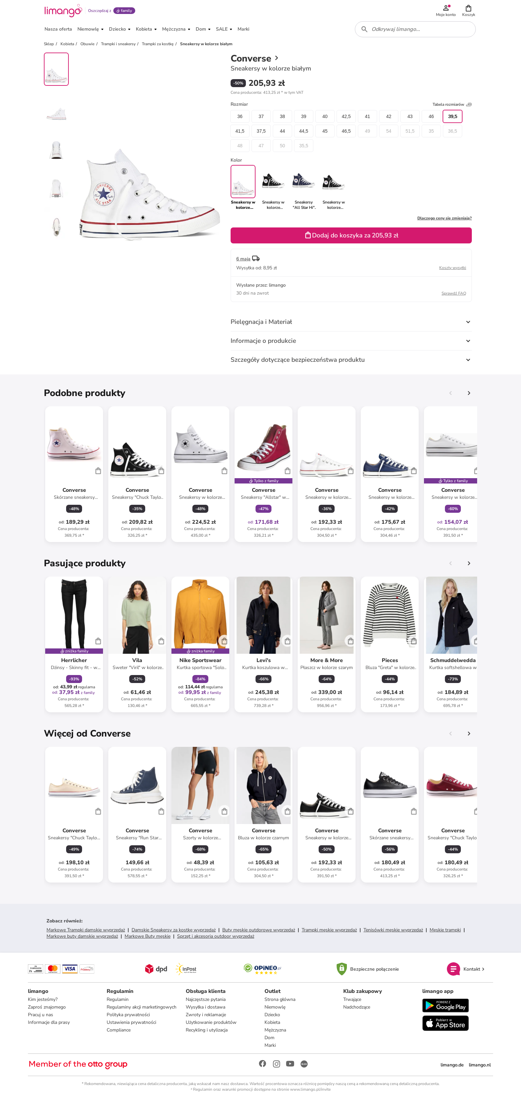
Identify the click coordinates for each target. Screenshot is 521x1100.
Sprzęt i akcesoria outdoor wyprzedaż (215, 936)
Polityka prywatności (128, 1015)
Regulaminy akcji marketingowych (141, 1007)
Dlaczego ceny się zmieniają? (444, 218)
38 (282, 116)
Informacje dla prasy (49, 1022)
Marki (270, 1045)
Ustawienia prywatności (131, 1022)
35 (431, 131)
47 (261, 145)
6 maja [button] (243, 259)
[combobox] (415, 29)
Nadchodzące (356, 1007)
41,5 (239, 131)
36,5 (452, 131)
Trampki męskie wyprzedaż (329, 930)
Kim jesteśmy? (42, 999)
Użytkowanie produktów (211, 1022)
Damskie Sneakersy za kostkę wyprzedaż (174, 930)
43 (410, 116)
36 (240, 116)
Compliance (119, 1030)
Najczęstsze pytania (206, 999)
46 (431, 116)
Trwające (352, 999)
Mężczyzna (275, 1030)
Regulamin (118, 999)
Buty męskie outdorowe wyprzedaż (258, 930)
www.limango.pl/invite (310, 1089)
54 (388, 131)
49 (367, 131)
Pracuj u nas (40, 1015)
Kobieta (272, 1022)
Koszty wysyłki (452, 267)
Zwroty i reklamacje (206, 1015)
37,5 (261, 131)
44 (282, 131)
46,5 (346, 131)
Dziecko (272, 1015)
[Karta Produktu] (74, 474)
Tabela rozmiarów (452, 104)
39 (303, 116)
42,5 (346, 116)
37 (261, 116)
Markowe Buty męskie (147, 936)
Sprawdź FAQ (454, 293)
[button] (468, 11)
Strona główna (279, 999)
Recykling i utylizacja (207, 1030)
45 (325, 131)
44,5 (303, 131)
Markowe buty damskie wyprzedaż (82, 936)
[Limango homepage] (63, 11)
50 (282, 145)
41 (367, 116)
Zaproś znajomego (47, 1007)
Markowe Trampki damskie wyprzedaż (86, 930)
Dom (269, 1037)
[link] (273, 187)
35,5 (303, 145)
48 (240, 145)
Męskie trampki (445, 930)
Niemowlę (274, 1007)
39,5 (452, 116)
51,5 (409, 131)
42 (388, 116)
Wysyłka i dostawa (205, 1007)
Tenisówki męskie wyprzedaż (393, 930)
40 (325, 116)
